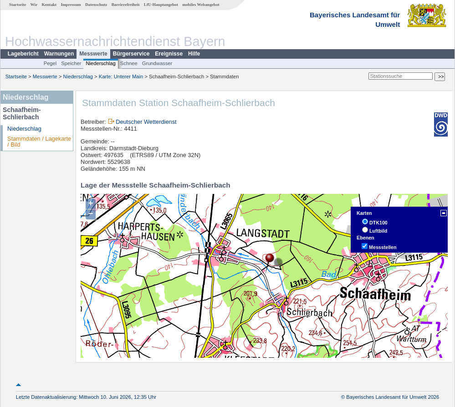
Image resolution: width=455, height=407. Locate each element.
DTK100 (378, 222)
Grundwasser (157, 63)
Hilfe (194, 54)
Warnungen (59, 54)
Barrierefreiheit (126, 4)
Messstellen (382, 247)
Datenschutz (96, 4)
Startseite (17, 4)
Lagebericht (23, 54)
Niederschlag (100, 63)
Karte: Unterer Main (121, 76)
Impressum (71, 4)
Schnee (129, 63)
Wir (34, 4)
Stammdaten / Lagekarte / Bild (39, 141)
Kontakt (48, 4)
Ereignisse (169, 54)
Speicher (71, 63)
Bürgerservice (131, 54)
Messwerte (93, 54)
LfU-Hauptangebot (161, 4)
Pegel (50, 63)
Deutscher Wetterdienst (146, 121)
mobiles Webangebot (200, 4)
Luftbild (378, 231)
